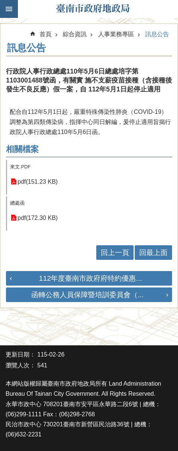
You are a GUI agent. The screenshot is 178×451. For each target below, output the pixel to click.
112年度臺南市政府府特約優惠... (90, 278)
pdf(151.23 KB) (38, 181)
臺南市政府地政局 (92, 9)
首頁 (45, 34)
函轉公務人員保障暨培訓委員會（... (87, 295)
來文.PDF (20, 166)
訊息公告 (157, 34)
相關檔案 (22, 149)
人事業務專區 (116, 34)
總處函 (17, 203)
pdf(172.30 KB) (38, 218)
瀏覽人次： (20, 365)
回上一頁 (115, 252)
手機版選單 (9, 9)
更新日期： (20, 354)
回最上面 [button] (153, 252)
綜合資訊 (75, 34)
